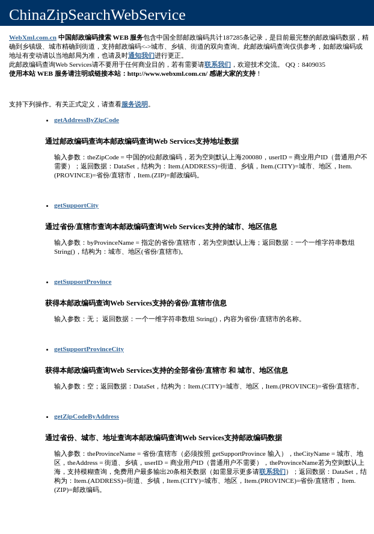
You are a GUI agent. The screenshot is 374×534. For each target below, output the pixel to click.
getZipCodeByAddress (86, 416)
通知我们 (141, 55)
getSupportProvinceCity (89, 348)
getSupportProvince (83, 281)
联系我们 (217, 64)
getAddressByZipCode (86, 119)
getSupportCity (76, 205)
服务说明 (134, 104)
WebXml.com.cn (33, 37)
